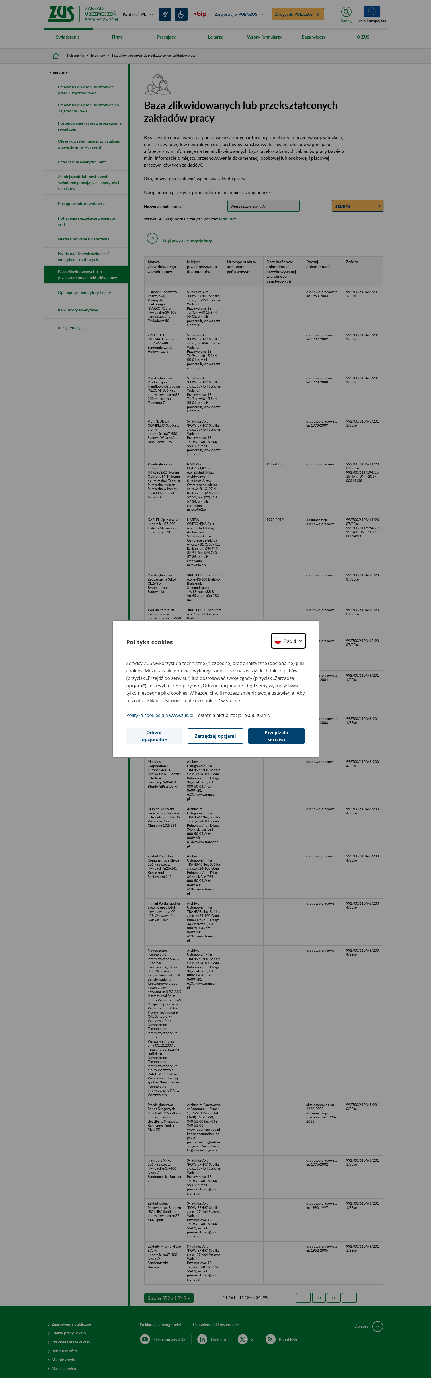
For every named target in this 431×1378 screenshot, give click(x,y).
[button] (288, 640)
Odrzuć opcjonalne (154, 736)
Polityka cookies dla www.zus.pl (160, 715)
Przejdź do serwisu (276, 736)
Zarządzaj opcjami (215, 736)
